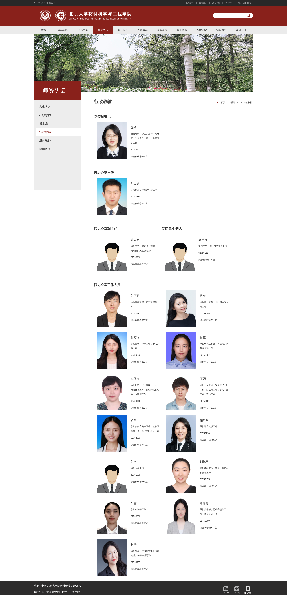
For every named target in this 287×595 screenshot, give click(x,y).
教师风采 (45, 148)
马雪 (134, 503)
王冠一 (204, 378)
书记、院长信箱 (243, 2)
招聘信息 (221, 30)
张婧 (134, 127)
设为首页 (203, 2)
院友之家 (202, 30)
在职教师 (45, 115)
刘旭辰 (204, 461)
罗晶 (134, 420)
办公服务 (123, 30)
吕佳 (203, 337)
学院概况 (63, 30)
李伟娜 (135, 378)
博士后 (43, 123)
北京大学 (190, 2)
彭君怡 (135, 337)
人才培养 (142, 30)
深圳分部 (241, 30)
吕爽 (203, 295)
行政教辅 (45, 132)
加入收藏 (216, 2)
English (228, 2)
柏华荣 (204, 420)
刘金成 (135, 183)
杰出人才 (45, 106)
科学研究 (162, 30)
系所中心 (83, 30)
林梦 (134, 544)
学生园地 (182, 30)
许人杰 (135, 239)
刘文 (134, 461)
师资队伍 (103, 30)
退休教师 (45, 140)
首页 (43, 30)
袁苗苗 (202, 239)
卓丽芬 (204, 503)
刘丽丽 (135, 295)
